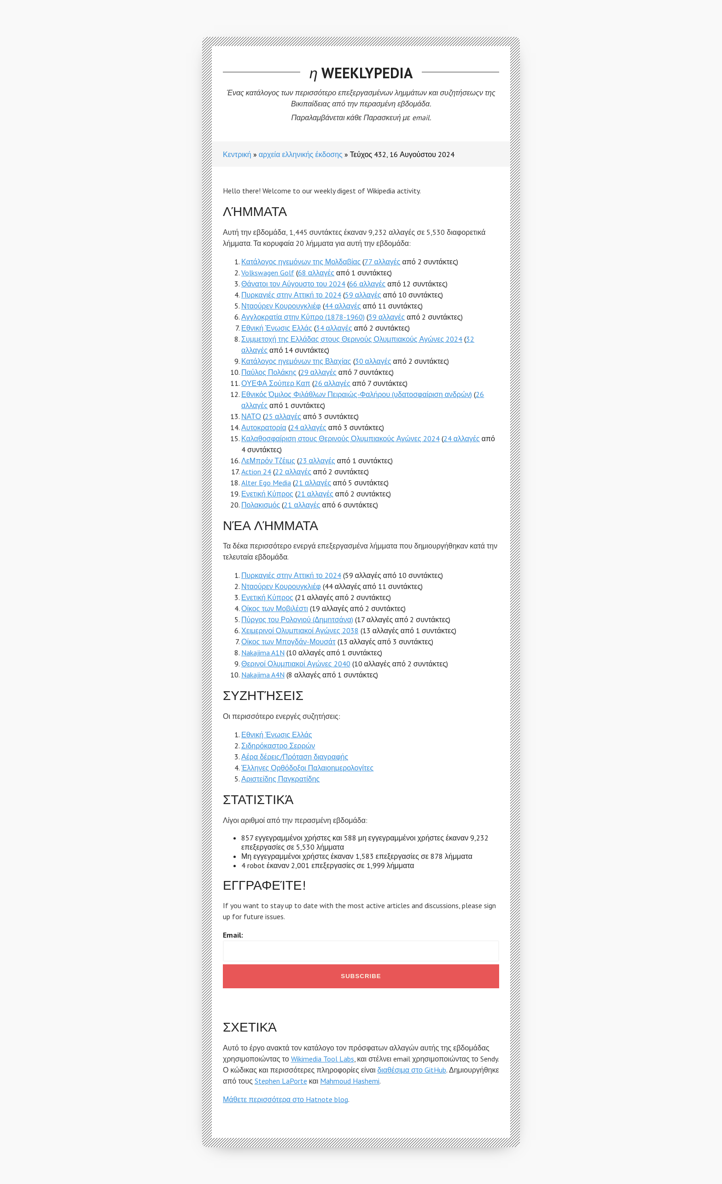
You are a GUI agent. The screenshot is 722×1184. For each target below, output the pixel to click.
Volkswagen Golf (267, 272)
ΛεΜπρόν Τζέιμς (268, 460)
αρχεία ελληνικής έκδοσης (301, 154)
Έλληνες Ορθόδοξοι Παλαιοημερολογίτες (307, 767)
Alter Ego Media (266, 482)
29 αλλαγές (318, 372)
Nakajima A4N (263, 674)
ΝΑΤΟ (251, 416)
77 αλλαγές (382, 261)
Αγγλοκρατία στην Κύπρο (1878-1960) (303, 316)
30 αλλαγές (373, 361)
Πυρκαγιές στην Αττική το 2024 (291, 294)
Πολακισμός (260, 504)
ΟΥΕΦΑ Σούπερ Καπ (275, 383)
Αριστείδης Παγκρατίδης (280, 778)
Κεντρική (237, 154)
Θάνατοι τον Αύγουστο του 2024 (293, 283)
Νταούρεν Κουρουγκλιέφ (281, 305)
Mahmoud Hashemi (349, 1080)
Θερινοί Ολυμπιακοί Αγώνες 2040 (295, 663)
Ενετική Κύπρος (267, 493)
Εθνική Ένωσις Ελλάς (276, 327)
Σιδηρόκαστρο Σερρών (278, 745)
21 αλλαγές (313, 482)
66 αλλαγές (367, 283)
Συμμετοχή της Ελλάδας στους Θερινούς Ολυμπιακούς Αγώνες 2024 (351, 339)
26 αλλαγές (332, 383)
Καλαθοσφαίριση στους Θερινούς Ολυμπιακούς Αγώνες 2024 (340, 438)
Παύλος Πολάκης (269, 372)
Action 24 (256, 471)
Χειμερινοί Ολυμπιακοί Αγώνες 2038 (300, 630)
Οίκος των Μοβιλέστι (274, 608)
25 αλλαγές (283, 416)
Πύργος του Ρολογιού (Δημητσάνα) (297, 619)
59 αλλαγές (363, 294)
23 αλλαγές (317, 460)
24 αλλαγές (308, 427)
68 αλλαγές (316, 272)
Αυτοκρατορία (263, 427)
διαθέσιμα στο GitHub (411, 1069)
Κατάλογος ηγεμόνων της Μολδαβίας (301, 261)
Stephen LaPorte (281, 1080)
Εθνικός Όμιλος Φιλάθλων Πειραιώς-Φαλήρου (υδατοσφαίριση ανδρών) (356, 394)
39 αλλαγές (386, 316)
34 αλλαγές (334, 327)
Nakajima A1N (263, 652)
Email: (233, 934)
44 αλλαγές (343, 305)
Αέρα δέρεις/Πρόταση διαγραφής (294, 756)
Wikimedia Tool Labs (322, 1058)
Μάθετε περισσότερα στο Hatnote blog (285, 1099)
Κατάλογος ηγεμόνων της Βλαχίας (296, 361)
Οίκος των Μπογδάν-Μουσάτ (288, 641)
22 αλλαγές (293, 471)
